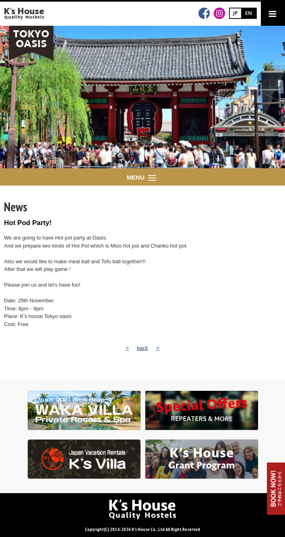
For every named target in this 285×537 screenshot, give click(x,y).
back (142, 348)
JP (235, 13)
